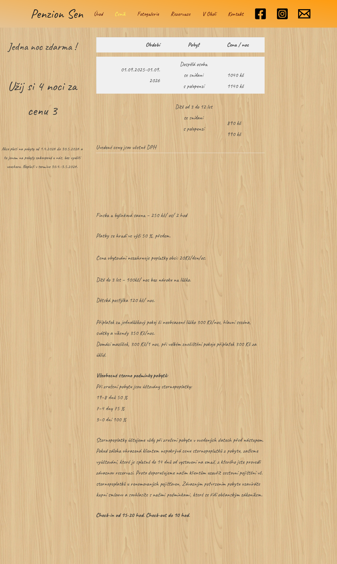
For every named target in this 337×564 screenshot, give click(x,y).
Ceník (119, 13)
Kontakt (235, 13)
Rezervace (180, 13)
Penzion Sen (57, 13)
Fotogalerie (148, 13)
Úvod (98, 13)
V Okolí (209, 13)
